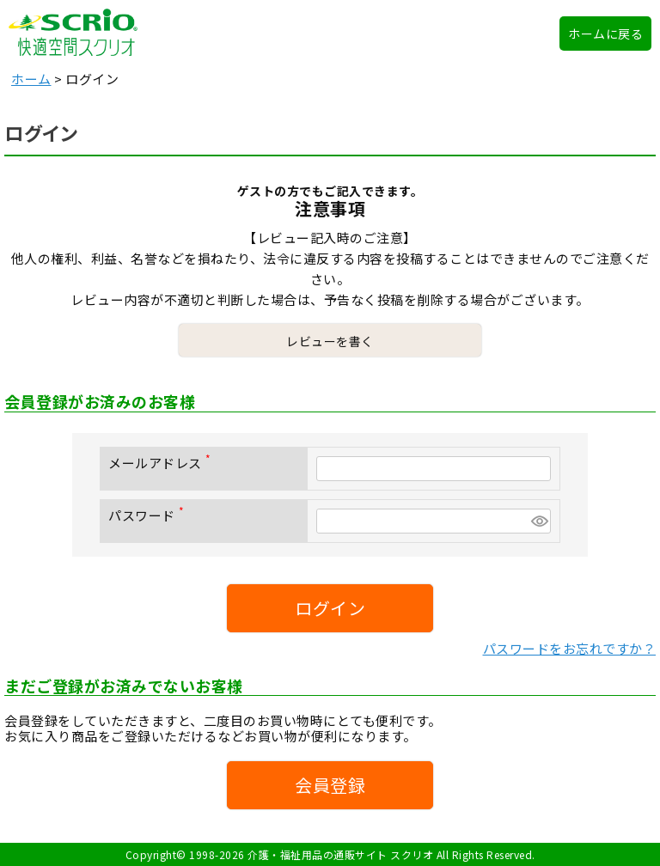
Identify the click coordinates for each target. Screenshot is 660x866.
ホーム (31, 79)
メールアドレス (162, 463)
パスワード (149, 515)
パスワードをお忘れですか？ (570, 648)
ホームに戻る (605, 33)
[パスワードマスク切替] (538, 521)
